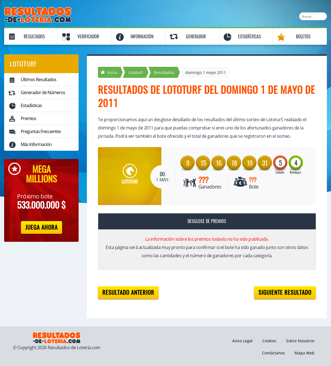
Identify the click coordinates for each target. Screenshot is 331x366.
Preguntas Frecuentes (41, 131)
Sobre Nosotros (300, 340)
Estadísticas (249, 36)
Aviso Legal (242, 340)
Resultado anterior (128, 292)
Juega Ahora (41, 227)
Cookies (269, 340)
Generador (196, 36)
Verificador (88, 36)
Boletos (303, 36)
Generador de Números (43, 92)
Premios (28, 118)
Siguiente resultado (284, 292)
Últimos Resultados (38, 79)
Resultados (34, 36)
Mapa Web (304, 353)
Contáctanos (273, 353)
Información (141, 36)
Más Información (36, 144)
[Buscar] (313, 16)
